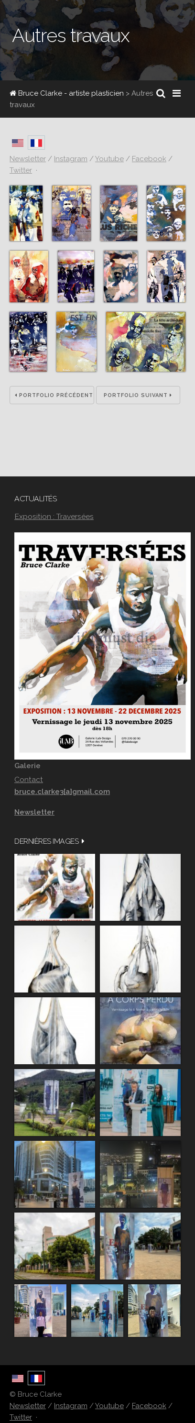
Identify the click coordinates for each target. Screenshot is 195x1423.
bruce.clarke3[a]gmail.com (62, 791)
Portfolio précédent (54, 395)
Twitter (21, 1417)
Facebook (149, 1405)
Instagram (70, 1405)
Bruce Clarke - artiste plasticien (67, 93)
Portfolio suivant (138, 395)
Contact (28, 779)
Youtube (109, 1405)
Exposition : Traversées (54, 516)
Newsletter (28, 1405)
